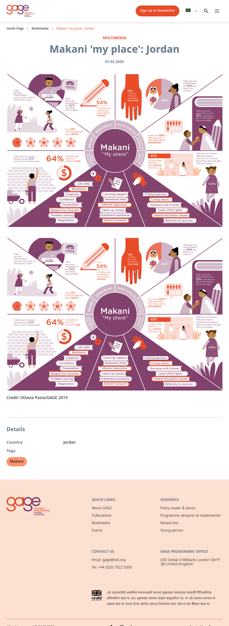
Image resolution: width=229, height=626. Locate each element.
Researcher (169, 523)
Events (97, 530)
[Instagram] (121, 618)
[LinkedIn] (132, 618)
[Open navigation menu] (217, 10)
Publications (101, 515)
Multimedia (40, 29)
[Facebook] (111, 618)
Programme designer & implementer (190, 515)
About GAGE (102, 508)
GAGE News (101, 538)
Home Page (15, 29)
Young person (171, 530)
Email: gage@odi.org (109, 559)
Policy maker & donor (178, 508)
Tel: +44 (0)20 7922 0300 (112, 567)
